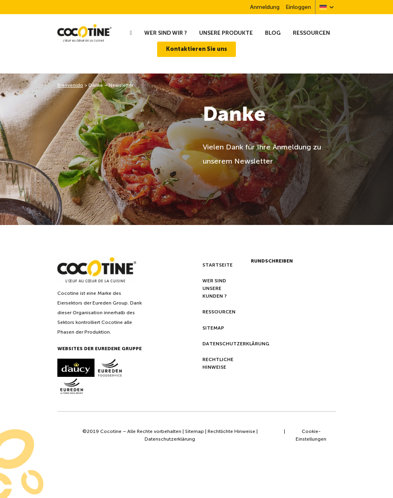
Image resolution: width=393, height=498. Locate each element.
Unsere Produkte (226, 32)
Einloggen (298, 7)
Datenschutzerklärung (235, 344)
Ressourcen (311, 32)
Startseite (217, 265)
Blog (273, 32)
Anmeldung (265, 7)
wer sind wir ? (165, 32)
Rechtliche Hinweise (217, 363)
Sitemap (213, 328)
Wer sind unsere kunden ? (214, 288)
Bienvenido (70, 85)
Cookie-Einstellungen (311, 435)
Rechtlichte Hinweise (231, 431)
